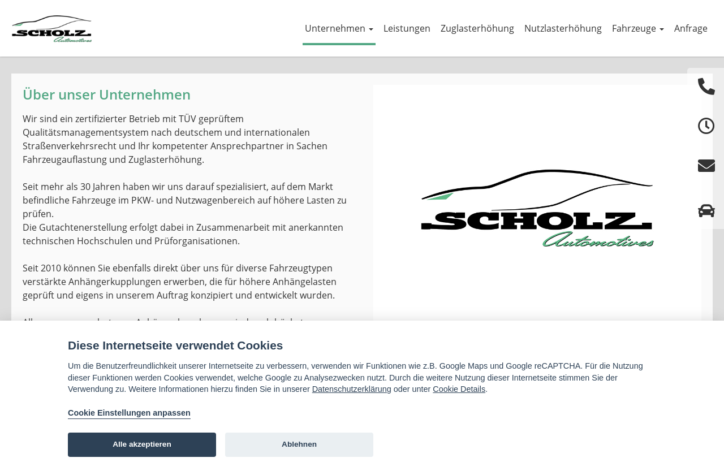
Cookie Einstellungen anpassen (129, 412)
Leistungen (406, 28)
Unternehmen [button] (339, 28)
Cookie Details (459, 389)
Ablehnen (299, 444)
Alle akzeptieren (142, 444)
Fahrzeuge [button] (638, 28)
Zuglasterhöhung (477, 28)
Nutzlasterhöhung (563, 28)
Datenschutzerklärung (351, 389)
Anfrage (691, 28)
